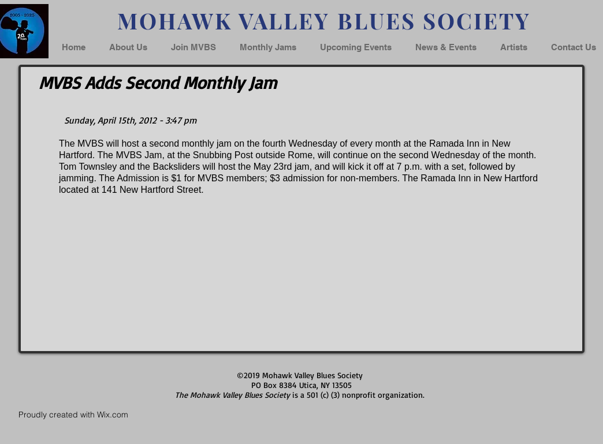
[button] (445, 47)
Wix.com (112, 414)
